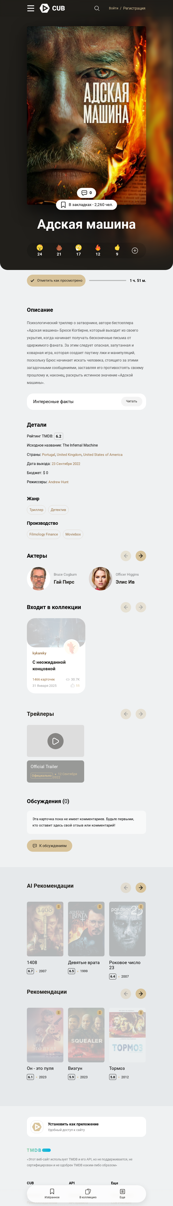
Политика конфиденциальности (94, 1163)
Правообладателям (42, 1135)
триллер (36, 511)
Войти (113, 9)
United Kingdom (71, 456)
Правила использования (46, 1163)
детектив (59, 511)
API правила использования (81, 1137)
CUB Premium (121, 1135)
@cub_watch (129, 1171)
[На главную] (52, 8)
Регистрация (134, 9)
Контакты (34, 1128)
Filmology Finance (44, 536)
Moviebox (75, 536)
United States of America (106, 456)
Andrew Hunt (59, 483)
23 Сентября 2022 (67, 465)
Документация (80, 1128)
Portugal (49, 456)
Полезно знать (122, 1128)
